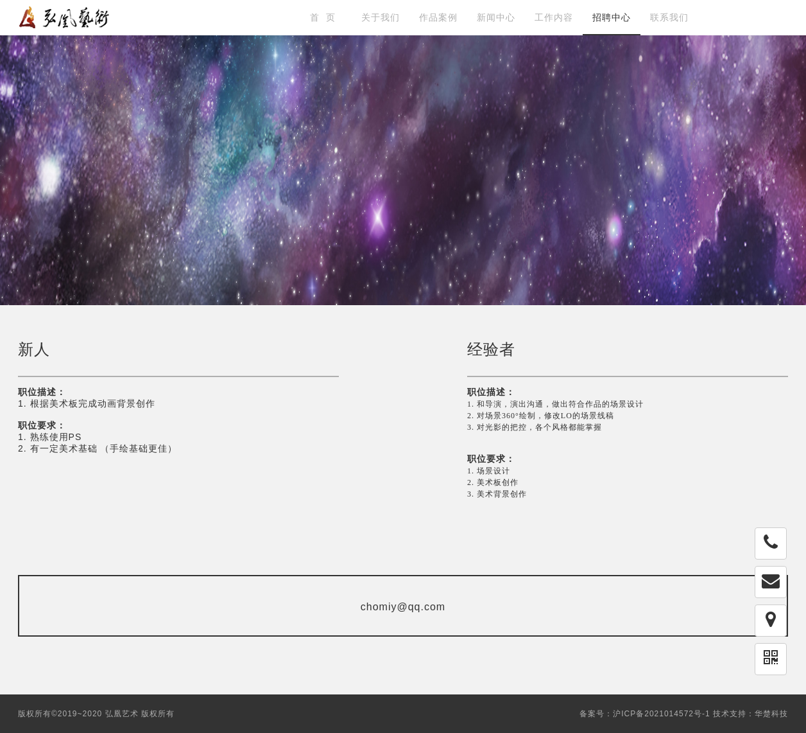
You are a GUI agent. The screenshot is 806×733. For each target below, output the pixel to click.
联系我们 (669, 17)
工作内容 (554, 17)
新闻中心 (496, 17)
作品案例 (438, 17)
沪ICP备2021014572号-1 (661, 713)
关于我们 (380, 17)
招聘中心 (611, 17)
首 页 (323, 17)
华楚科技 (771, 713)
